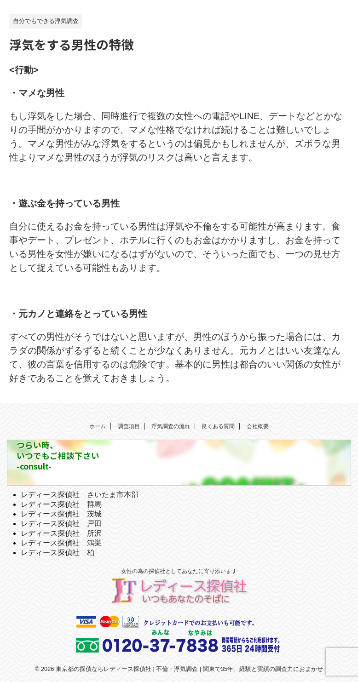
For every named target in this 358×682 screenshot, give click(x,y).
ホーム (97, 426)
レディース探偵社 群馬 (61, 504)
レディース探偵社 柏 (57, 552)
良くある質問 (218, 426)
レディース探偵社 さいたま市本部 (80, 495)
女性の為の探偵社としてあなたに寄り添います (179, 571)
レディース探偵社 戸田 (61, 523)
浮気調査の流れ (170, 426)
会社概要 (258, 426)
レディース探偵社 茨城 (61, 514)
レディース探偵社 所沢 (61, 533)
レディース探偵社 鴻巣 (61, 543)
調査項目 (129, 426)
